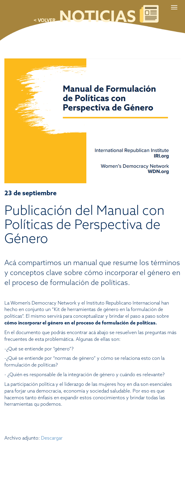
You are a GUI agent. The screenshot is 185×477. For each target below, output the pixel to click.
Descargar (52, 438)
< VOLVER (44, 20)
